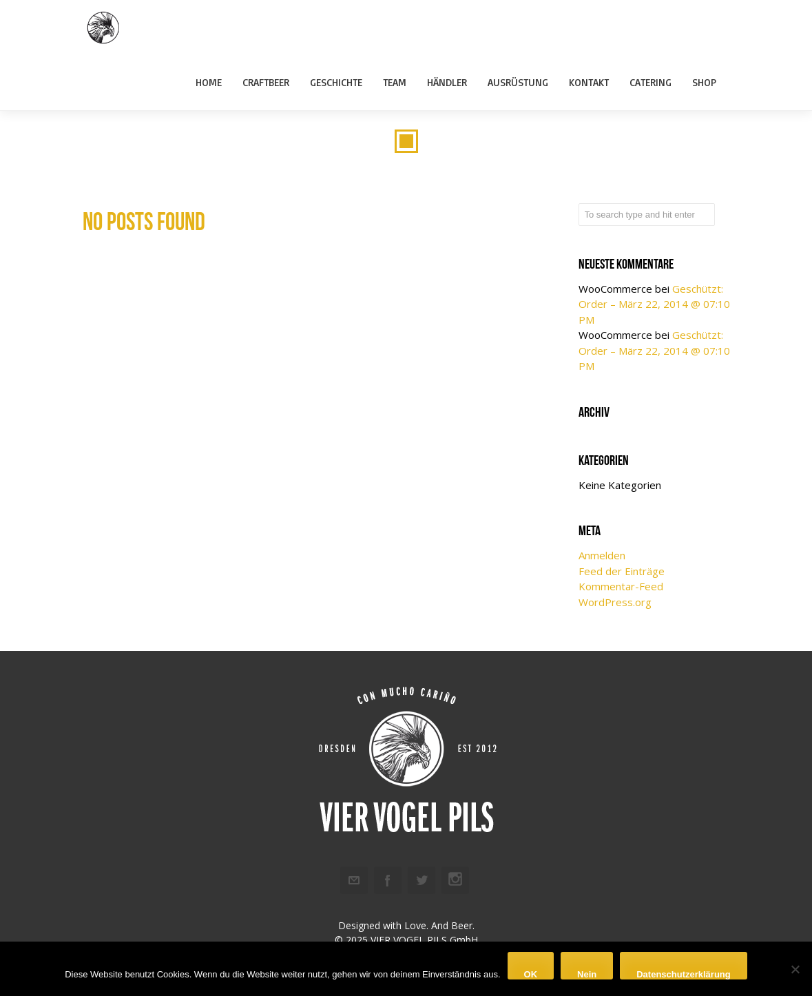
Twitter (421, 880)
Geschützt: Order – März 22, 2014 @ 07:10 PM (654, 304)
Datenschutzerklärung (683, 974)
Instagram (455, 880)
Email (354, 880)
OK (531, 974)
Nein (586, 974)
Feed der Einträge (622, 571)
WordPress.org (615, 602)
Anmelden (602, 555)
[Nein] (795, 969)
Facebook (388, 880)
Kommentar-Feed (621, 586)
